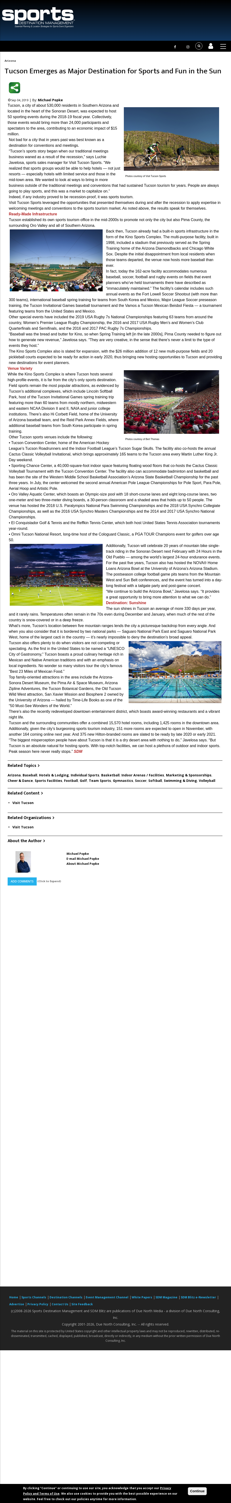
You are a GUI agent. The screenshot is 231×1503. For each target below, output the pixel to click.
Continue (197, 1491)
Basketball (110, 775)
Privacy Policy (37, 1304)
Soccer (140, 780)
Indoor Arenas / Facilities (142, 775)
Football (71, 780)
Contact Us (60, 1304)
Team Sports (100, 780)
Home (13, 1297)
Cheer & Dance (20, 780)
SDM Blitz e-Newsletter (198, 1297)
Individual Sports (85, 775)
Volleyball (207, 780)
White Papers (142, 1297)
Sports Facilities (48, 780)
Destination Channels (66, 1297)
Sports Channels (33, 1297)
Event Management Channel (107, 1297)
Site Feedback (82, 1304)
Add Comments (22, 881)
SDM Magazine (166, 1297)
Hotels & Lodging (54, 775)
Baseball (30, 775)
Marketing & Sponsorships (188, 775)
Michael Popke (50, 100)
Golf (83, 780)
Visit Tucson (23, 802)
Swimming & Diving (180, 780)
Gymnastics (123, 780)
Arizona (10, 60)
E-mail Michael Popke (82, 858)
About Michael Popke (82, 863)
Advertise (16, 1304)
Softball (155, 780)
